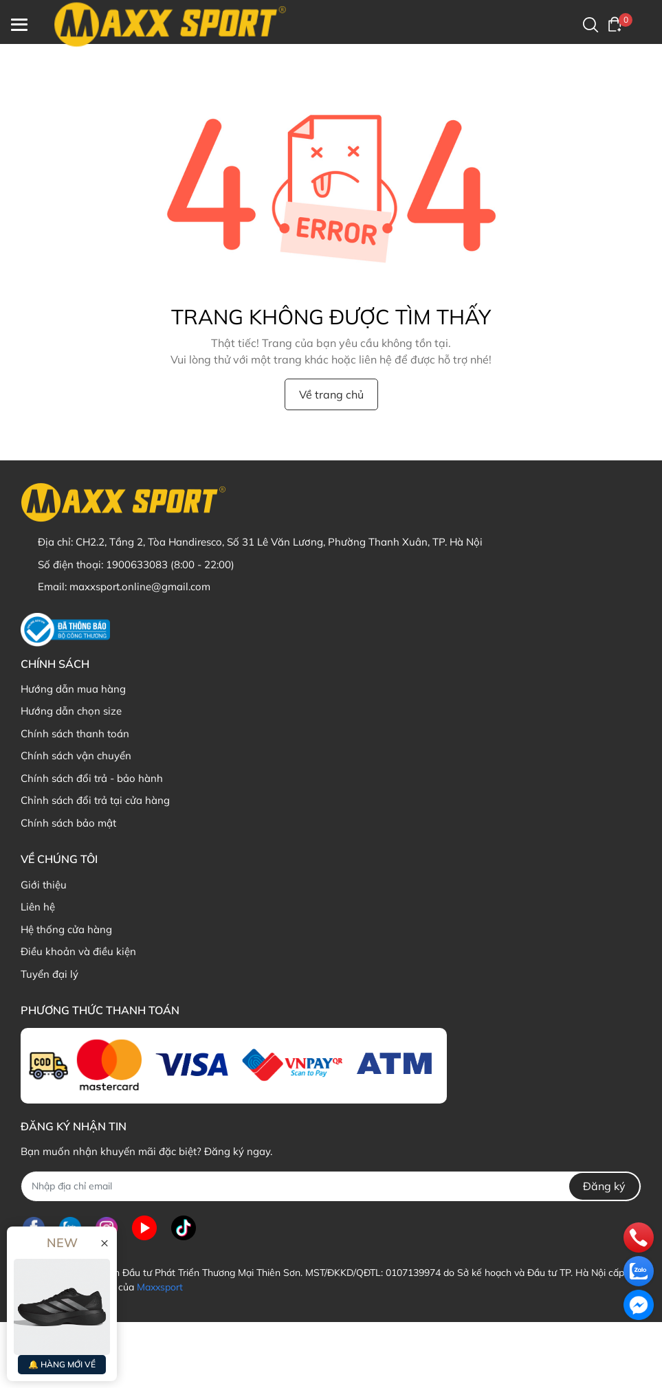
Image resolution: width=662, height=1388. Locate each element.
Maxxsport (160, 1287)
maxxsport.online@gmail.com (139, 586)
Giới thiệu (44, 884)
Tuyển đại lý (49, 974)
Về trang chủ (331, 394)
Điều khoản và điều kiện (78, 951)
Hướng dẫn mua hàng (73, 688)
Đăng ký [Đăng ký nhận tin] (604, 1186)
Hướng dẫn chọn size (71, 710)
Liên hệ (38, 906)
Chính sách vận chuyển (76, 755)
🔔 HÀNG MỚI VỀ (62, 1364)
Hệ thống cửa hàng (66, 929)
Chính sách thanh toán (75, 733)
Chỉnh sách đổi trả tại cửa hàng (95, 800)
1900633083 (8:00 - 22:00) (170, 564)
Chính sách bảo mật (68, 822)
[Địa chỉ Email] (331, 1186)
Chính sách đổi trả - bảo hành (92, 778)
